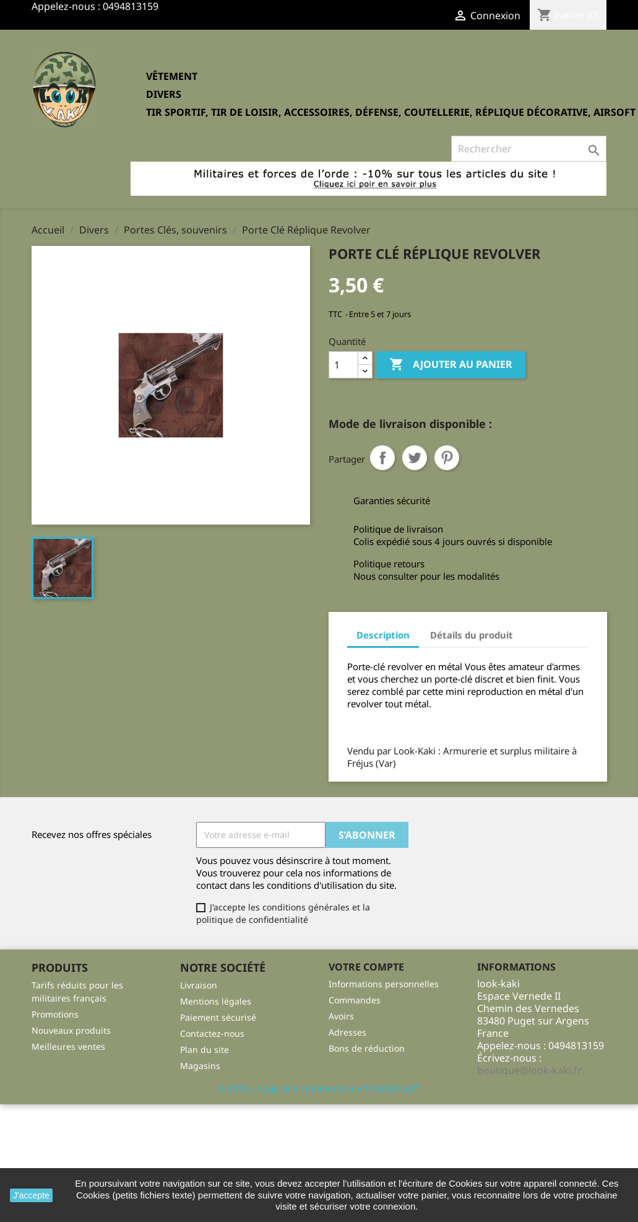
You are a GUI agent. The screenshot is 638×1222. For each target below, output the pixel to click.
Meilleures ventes (68, 1046)
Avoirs (341, 1016)
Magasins (200, 1065)
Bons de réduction (367, 1048)
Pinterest (446, 457)
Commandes (355, 1000)
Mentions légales (215, 1001)
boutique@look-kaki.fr (529, 1070)
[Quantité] (343, 364)
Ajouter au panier (450, 365)
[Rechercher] (528, 149)
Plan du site (204, 1049)
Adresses (347, 1032)
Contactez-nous (212, 1033)
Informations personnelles (384, 984)
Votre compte (366, 967)
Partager (382, 457)
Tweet (414, 457)
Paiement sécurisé (218, 1017)
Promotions (55, 1014)
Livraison (198, 985)
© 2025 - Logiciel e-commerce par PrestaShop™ (319, 1088)
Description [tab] (383, 635)
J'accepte (31, 1195)
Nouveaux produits (71, 1030)
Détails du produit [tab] (471, 635)
